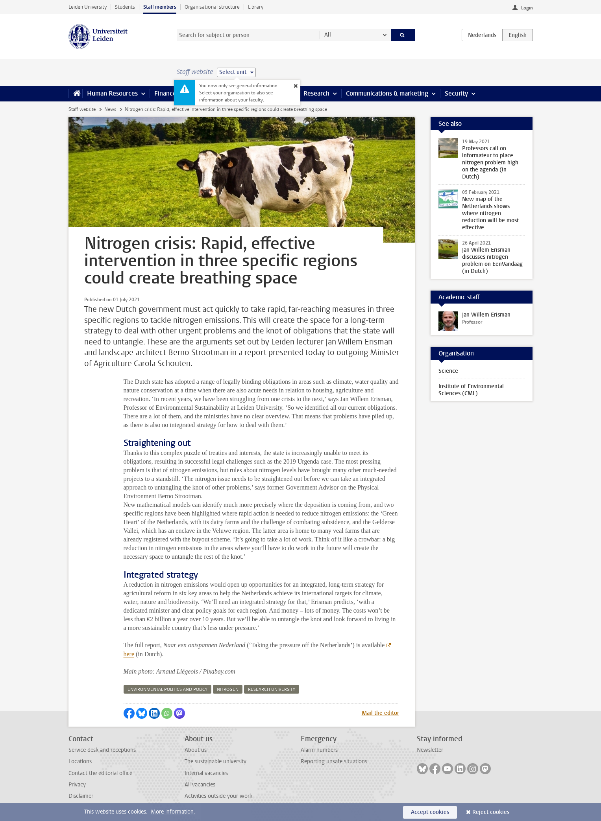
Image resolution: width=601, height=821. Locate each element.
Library (255, 7)
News (110, 109)
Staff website (82, 109)
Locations (80, 761)
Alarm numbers (319, 750)
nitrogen (228, 689)
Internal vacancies (206, 773)
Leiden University (87, 7)
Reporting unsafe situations (334, 761)
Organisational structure (212, 7)
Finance (165, 93)
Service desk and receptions (102, 750)
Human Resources (112, 93)
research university (271, 689)
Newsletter (430, 750)
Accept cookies (430, 812)
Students (125, 7)
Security (456, 93)
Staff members (159, 7)
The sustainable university (215, 761)
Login (527, 8)
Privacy (77, 784)
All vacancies (200, 784)
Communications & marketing (387, 93)
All (327, 35)
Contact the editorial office (100, 773)
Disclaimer (80, 796)
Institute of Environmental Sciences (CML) (471, 390)
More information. (173, 811)
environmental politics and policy (167, 689)
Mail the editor (380, 713)
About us (196, 750)
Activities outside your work (218, 796)
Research (316, 93)
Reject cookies (490, 812)
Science (448, 371)
